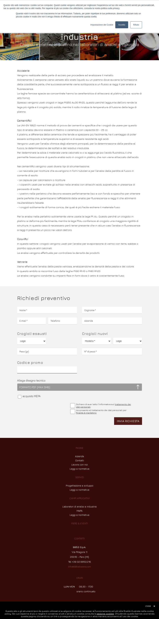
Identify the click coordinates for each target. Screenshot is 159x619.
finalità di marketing (86, 413)
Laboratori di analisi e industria (79, 506)
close (148, 606)
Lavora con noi (79, 464)
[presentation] (43, 409)
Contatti (79, 460)
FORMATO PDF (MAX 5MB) (34, 387)
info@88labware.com (79, 566)
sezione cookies (105, 613)
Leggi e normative (79, 468)
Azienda (79, 456)
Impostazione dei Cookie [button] (102, 25)
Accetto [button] (121, 25)
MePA (80, 510)
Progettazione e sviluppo (79, 485)
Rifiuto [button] (136, 25)
